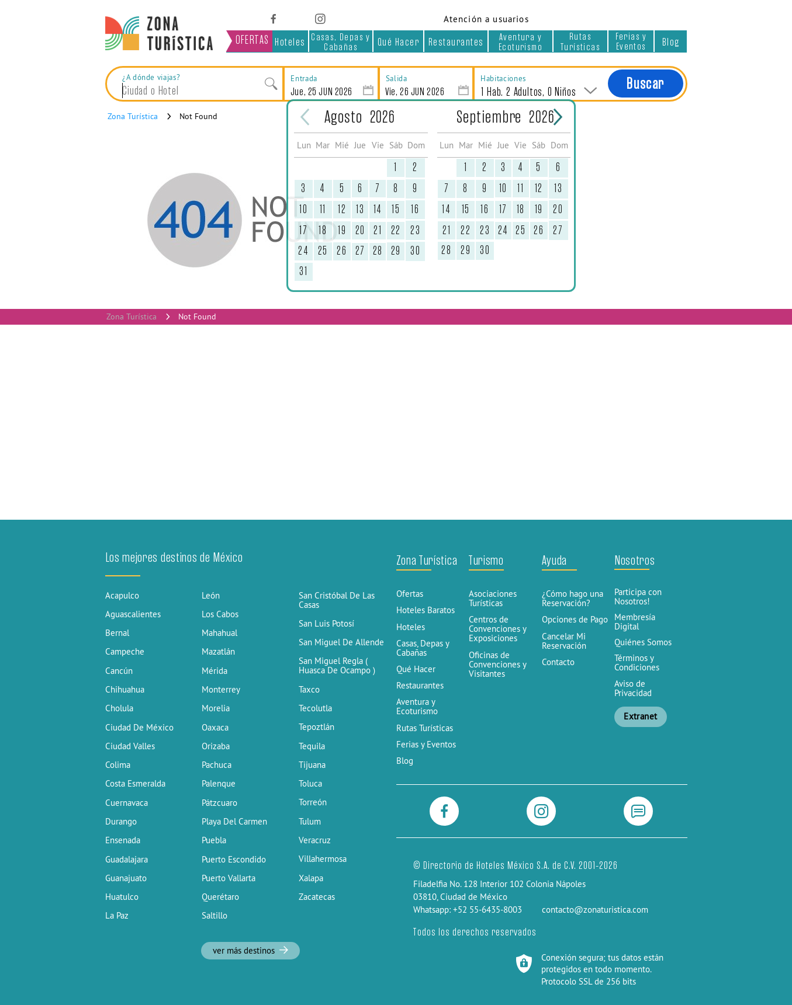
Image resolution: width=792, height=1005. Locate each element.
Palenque (219, 783)
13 (360, 209)
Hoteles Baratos (425, 610)
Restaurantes (456, 41)
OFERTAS (252, 40)
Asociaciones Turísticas (493, 598)
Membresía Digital (634, 622)
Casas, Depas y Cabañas (341, 42)
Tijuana (312, 765)
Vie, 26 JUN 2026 (414, 91)
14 (377, 209)
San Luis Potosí (326, 623)
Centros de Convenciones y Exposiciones (497, 629)
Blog (671, 41)
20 (360, 230)
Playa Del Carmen (234, 821)
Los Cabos (220, 614)
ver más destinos (251, 950)
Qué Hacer (399, 41)
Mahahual (219, 633)
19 (342, 230)
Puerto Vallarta (228, 878)
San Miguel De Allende (341, 642)
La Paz (117, 915)
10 (303, 209)
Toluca (310, 783)
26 (342, 251)
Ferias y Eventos (631, 41)
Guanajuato (126, 878)
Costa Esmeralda (135, 783)
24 (303, 251)
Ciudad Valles (130, 746)
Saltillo (214, 915)
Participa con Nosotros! (638, 597)
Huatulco (122, 897)
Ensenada (122, 840)
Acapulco (122, 595)
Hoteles (290, 41)
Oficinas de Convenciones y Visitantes (497, 664)
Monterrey (221, 689)
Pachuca (216, 765)
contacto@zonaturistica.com (595, 910)
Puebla (214, 840)
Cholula (119, 708)
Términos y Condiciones (636, 663)
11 (323, 209)
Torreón (313, 802)
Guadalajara (126, 859)
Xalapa (311, 878)
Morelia (216, 708)
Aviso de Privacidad (633, 688)
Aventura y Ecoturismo (520, 42)
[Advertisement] (396, 422)
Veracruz (315, 840)
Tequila (312, 746)
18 (323, 230)
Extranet (641, 716)
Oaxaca (215, 727)
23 (415, 230)
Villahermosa (323, 859)
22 (396, 230)
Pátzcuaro (219, 803)
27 (360, 251)
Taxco (309, 689)
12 (342, 209)
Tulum (310, 821)
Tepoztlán (316, 727)
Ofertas (409, 594)
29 (396, 251)
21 (377, 230)
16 (415, 209)
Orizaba (216, 746)
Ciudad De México (139, 727)
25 (323, 251)
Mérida (214, 671)
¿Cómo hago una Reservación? (572, 598)
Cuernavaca (126, 803)
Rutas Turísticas (580, 41)
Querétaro (220, 897)
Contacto (558, 662)
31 (303, 271)
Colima (117, 765)
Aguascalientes (133, 614)
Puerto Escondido (234, 859)
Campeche (124, 651)
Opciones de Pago (575, 619)
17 (303, 230)
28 (378, 251)
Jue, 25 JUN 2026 (321, 91)
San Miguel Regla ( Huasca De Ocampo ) (337, 666)
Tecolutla (315, 708)
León (211, 595)
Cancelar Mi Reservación (564, 641)
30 (415, 251)
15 (396, 209)
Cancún (119, 671)
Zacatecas (317, 897)
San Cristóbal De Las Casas (337, 600)
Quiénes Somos (643, 642)
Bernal (117, 633)
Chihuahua (124, 689)
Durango (121, 821)
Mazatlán (218, 651)
